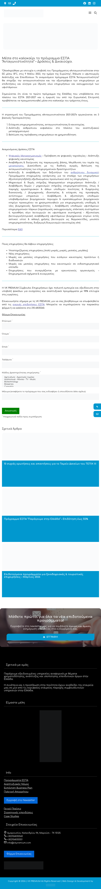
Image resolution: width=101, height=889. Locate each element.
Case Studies (11, 816)
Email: (5, 347)
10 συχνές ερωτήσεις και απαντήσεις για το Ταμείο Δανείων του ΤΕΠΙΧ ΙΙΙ (50, 463)
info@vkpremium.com (17, 843)
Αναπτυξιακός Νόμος (16, 784)
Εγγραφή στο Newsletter (21, 800)
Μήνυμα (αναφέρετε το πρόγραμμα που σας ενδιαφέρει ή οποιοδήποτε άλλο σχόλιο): (44, 392)
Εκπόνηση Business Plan (18, 788)
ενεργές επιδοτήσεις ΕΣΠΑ (29, 304)
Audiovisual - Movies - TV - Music (50, 379)
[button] (90, 13)
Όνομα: (6, 334)
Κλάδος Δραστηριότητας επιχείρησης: (21, 372)
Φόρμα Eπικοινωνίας (19, 854)
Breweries (50, 384)
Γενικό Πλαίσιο (12, 809)
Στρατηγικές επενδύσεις (18, 812)
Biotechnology (50, 382)
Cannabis (50, 386)
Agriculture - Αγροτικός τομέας (50, 377)
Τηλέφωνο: (7, 359)
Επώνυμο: (7, 321)
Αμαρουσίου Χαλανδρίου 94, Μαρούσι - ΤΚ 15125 (32, 833)
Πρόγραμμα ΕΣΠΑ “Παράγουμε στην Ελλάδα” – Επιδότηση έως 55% (46, 519)
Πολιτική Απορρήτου (16, 792)
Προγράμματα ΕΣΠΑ (16, 780)
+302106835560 (13, 836)
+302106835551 (13, 839)
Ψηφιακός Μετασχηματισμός (25, 156)
